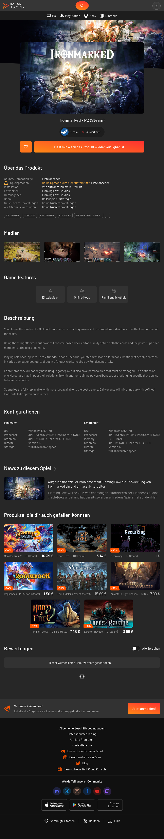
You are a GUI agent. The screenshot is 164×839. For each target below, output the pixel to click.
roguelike (65, 215)
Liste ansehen (51, 179)
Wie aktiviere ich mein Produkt (62, 187)
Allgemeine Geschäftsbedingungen (82, 728)
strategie (29, 215)
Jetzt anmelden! (144, 708)
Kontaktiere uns (82, 745)
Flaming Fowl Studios (56, 191)
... (107, 215)
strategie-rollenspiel (89, 215)
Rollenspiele (50, 199)
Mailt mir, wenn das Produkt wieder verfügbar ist (89, 147)
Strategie (65, 199)
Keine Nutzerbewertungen (59, 207)
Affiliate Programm (82, 739)
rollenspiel (12, 215)
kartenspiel (47, 215)
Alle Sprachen (146, 648)
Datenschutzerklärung (82, 734)
